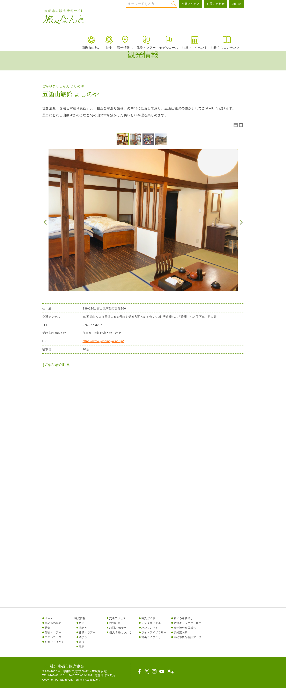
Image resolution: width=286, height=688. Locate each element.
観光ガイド (148, 618)
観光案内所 (181, 632)
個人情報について (120, 632)
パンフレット (149, 627)
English (236, 3)
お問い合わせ (216, 3)
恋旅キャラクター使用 (187, 623)
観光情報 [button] (125, 42)
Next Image (241, 222)
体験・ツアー (146, 42)
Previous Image (45, 222)
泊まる (83, 637)
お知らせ (114, 623)
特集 (109, 42)
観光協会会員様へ (185, 627)
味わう (83, 627)
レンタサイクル (151, 623)
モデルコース (168, 42)
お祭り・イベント (194, 42)
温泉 (82, 646)
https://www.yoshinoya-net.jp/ (103, 342)
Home (48, 618)
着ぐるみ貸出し (183, 618)
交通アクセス (191, 3)
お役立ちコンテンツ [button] (227, 42)
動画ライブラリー (152, 637)
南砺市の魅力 (91, 42)
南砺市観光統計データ (187, 637)
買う (82, 641)
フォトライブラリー (154, 632)
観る (82, 623)
